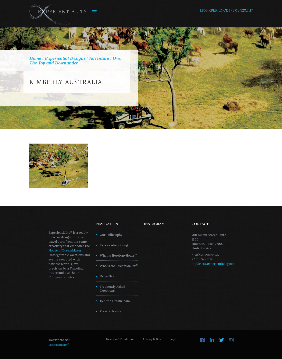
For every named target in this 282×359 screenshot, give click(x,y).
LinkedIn (212, 340)
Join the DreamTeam (115, 301)
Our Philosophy (111, 235)
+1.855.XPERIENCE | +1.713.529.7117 (225, 10)
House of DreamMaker (65, 250)
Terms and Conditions (120, 339)
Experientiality (58, 13)
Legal (173, 339)
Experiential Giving (114, 245)
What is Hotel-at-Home (118, 255)
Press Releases (110, 311)
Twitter (221, 340)
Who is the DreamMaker (119, 265)
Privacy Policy (152, 339)
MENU (94, 12)
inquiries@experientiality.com (214, 264)
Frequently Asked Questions (112, 288)
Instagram (231, 340)
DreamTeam (109, 276)
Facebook (202, 340)
